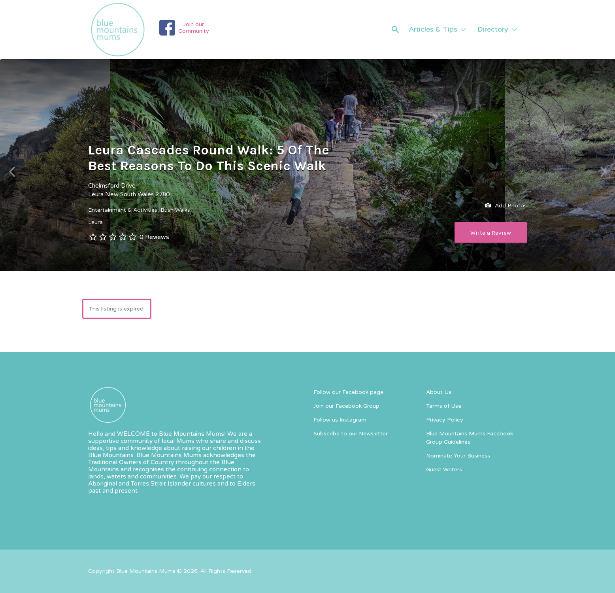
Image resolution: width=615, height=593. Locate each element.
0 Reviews (154, 237)
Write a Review (490, 232)
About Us (438, 392)
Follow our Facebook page (348, 392)
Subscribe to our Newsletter (350, 433)
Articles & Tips (433, 29)
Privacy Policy (444, 419)
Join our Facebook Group (346, 406)
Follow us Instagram (339, 419)
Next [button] (603, 172)
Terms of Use (443, 406)
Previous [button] (12, 172)
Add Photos (506, 206)
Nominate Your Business (458, 455)
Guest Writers (444, 469)
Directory (492, 29)
